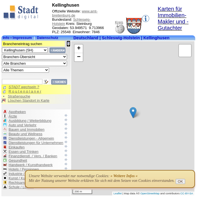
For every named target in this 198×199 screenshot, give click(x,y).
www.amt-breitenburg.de (74, 13)
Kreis (119, 22)
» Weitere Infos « (124, 176)
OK (180, 181)
